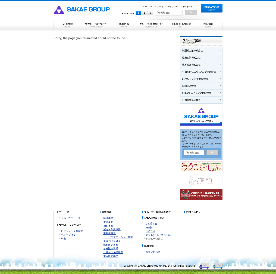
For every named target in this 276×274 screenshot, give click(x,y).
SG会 (149, 227)
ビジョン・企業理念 (72, 231)
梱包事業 (108, 225)
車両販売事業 (110, 256)
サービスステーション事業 (118, 237)
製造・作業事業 (112, 229)
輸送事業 (108, 218)
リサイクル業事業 (113, 252)
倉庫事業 (108, 221)
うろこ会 (150, 231)
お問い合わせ (153, 251)
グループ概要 (68, 234)
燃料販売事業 (110, 244)
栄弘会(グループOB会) (158, 235)
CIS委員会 (151, 223)
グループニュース (71, 218)
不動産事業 (109, 233)
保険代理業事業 (112, 240)
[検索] (169, 12)
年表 (63, 238)
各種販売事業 (110, 248)
